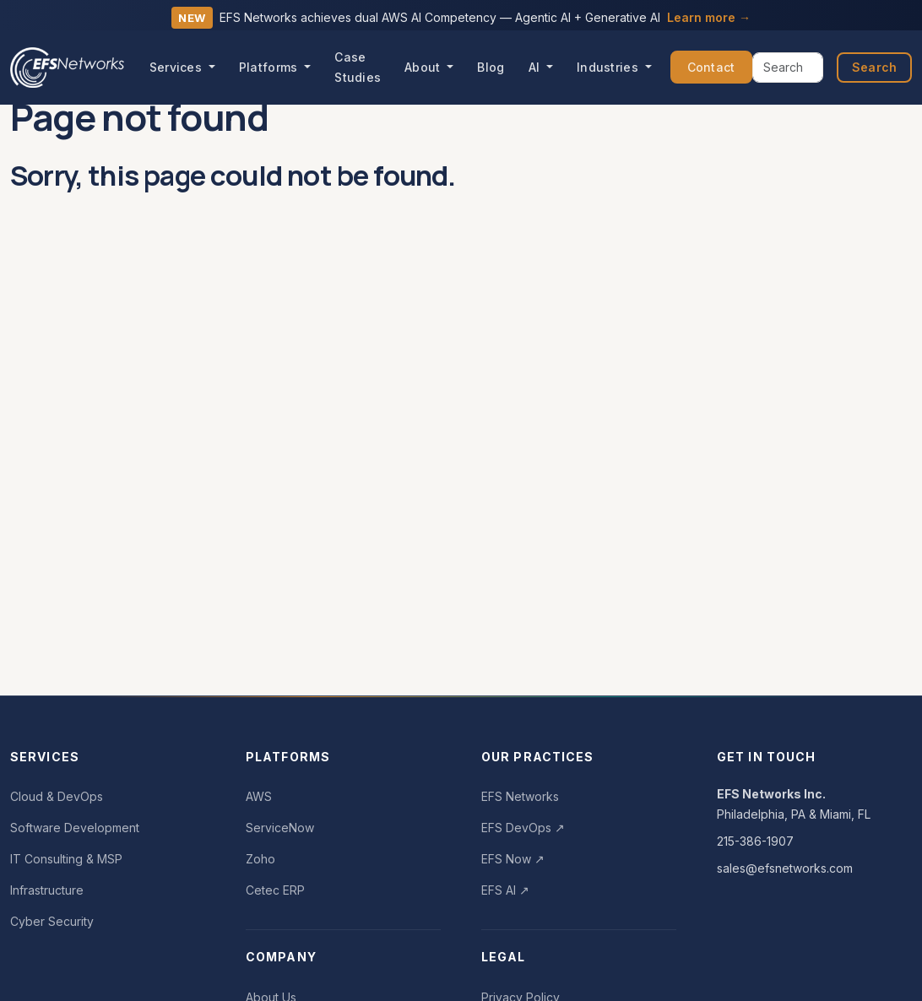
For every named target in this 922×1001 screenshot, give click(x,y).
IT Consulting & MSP (66, 859)
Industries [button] (609, 67)
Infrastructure (47, 890)
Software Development (74, 827)
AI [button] (536, 67)
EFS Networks (520, 796)
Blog (490, 67)
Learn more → (709, 17)
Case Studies (357, 67)
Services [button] (177, 67)
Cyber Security (52, 921)
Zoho (260, 859)
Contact (711, 67)
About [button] (424, 67)
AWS (259, 796)
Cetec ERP (275, 890)
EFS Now (513, 859)
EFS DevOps (523, 827)
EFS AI (505, 890)
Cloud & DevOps (56, 796)
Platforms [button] (270, 67)
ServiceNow (280, 827)
